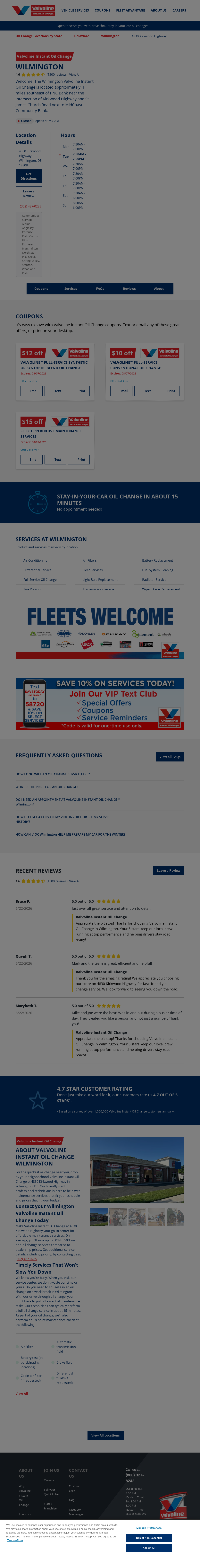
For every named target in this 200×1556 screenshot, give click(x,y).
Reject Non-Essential (149, 1537)
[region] (100, 1537)
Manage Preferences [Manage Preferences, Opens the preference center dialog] (149, 1527)
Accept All (149, 1547)
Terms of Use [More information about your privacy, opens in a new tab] (15, 1540)
